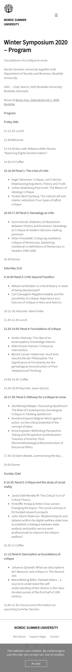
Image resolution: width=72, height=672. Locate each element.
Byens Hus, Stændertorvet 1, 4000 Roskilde (31, 102)
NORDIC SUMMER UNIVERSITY (15, 22)
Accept (36, 663)
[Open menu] (56, 15)
